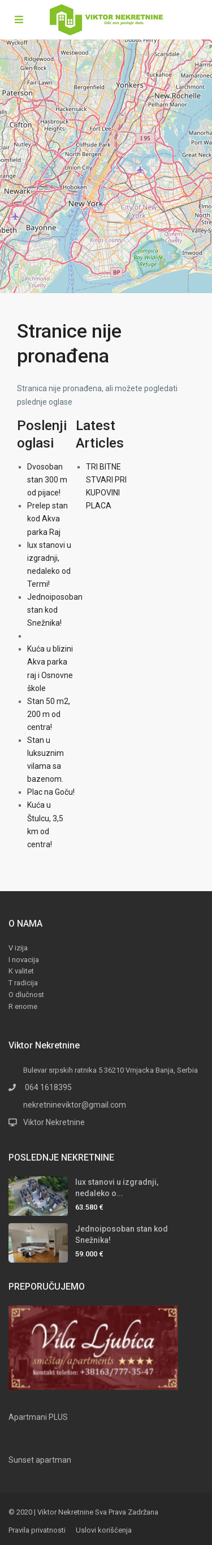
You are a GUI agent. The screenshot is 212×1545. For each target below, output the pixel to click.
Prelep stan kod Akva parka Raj (47, 518)
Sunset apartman (39, 1459)
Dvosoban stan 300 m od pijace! (47, 479)
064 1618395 (47, 1087)
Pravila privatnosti (37, 1530)
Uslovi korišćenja (104, 1530)
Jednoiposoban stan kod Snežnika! (55, 609)
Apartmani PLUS (38, 1417)
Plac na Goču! (51, 791)
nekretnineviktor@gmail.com (74, 1104)
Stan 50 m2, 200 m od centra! (48, 714)
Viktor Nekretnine (54, 1122)
